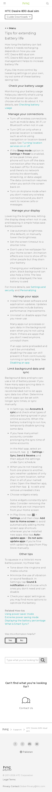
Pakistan (28, 752)
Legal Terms (9, 779)
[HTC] (26, 3)
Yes (10, 640)
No (21, 640)
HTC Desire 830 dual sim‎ (36, 729)
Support (17, 729)
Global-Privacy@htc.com (32, 786)
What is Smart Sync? (17, 624)
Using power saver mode (19, 614)
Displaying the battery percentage (25, 620)
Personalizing (28, 290)
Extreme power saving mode (22, 617)
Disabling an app (20, 362)
